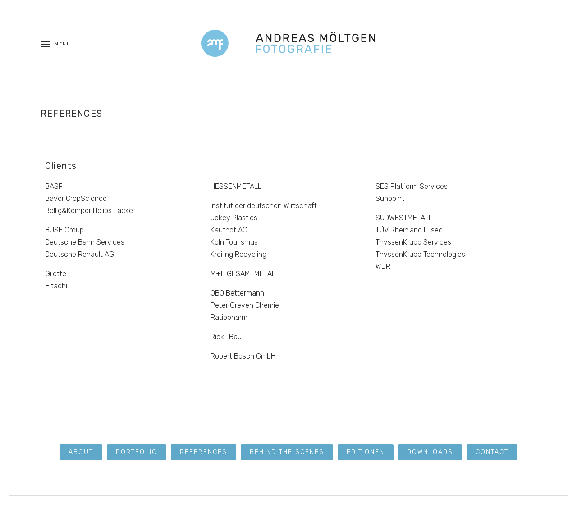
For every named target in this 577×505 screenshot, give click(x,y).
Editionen (366, 452)
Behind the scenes (287, 452)
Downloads (430, 452)
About (81, 452)
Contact (492, 452)
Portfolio (136, 452)
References (203, 452)
